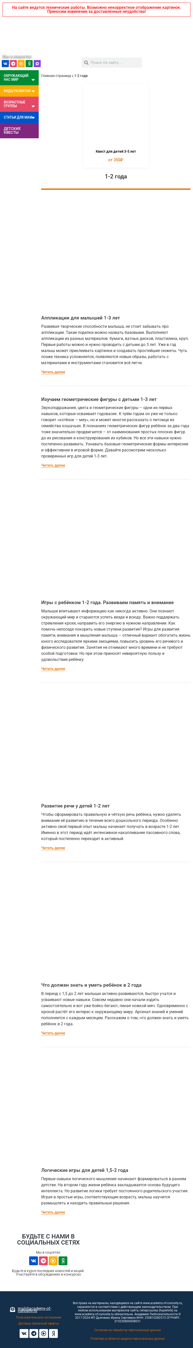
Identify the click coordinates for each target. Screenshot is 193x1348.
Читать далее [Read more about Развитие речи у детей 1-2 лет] (53, 848)
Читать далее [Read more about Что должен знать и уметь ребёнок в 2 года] (53, 1033)
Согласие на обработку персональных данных (127, 1330)
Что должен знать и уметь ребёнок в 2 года (91, 985)
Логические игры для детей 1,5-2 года (84, 1170)
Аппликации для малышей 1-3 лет (80, 318)
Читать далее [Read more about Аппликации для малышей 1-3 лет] (53, 372)
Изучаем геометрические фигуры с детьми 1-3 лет (99, 399)
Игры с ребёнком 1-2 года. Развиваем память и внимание (107, 602)
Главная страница (56, 76)
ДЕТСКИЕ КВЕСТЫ (12, 130)
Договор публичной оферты (38, 1323)
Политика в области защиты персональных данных (127, 1338)
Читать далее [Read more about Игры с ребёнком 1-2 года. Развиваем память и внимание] (53, 668)
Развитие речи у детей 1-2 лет (75, 806)
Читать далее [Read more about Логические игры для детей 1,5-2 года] (53, 1212)
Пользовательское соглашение (38, 1317)
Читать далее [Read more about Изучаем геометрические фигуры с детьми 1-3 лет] (53, 465)
